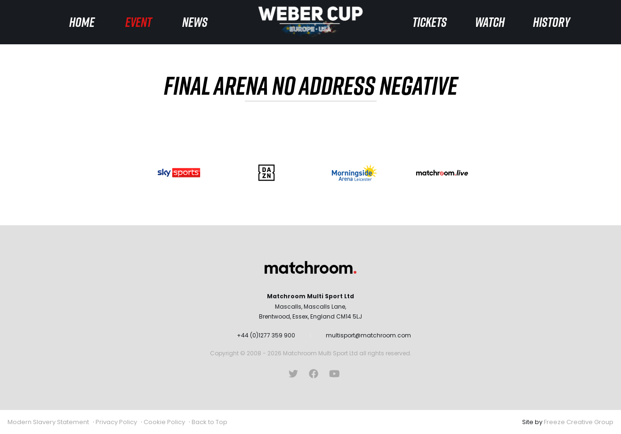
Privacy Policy (116, 422)
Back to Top (209, 422)
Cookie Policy (164, 422)
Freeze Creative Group (578, 422)
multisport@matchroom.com (368, 335)
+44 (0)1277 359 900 (266, 335)
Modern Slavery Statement (48, 422)
